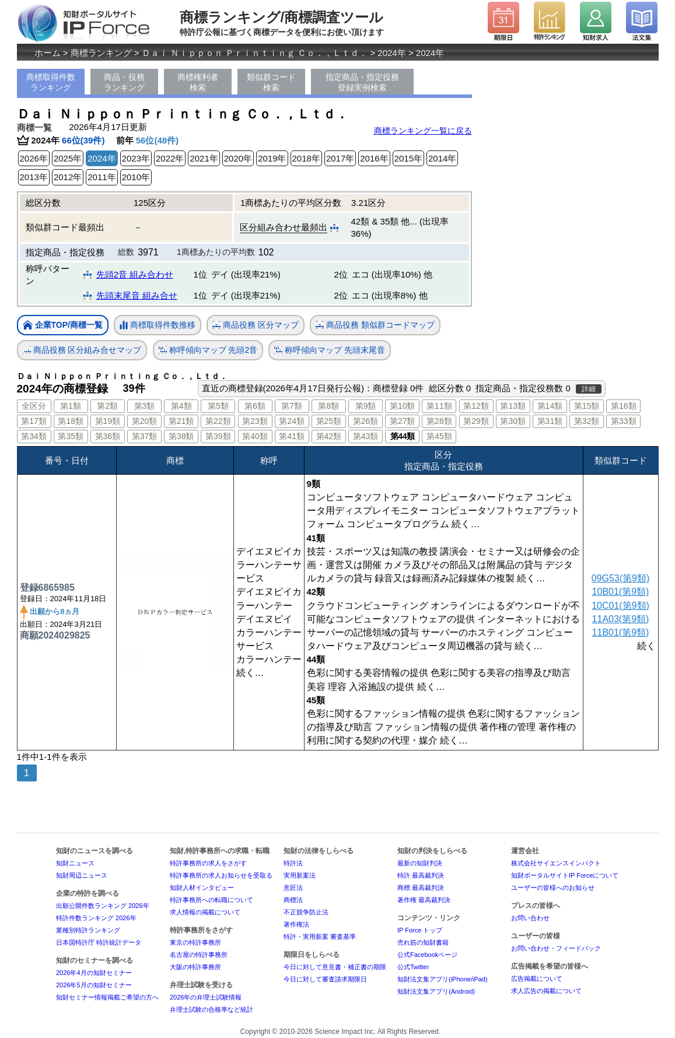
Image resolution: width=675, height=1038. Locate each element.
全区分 (34, 406)
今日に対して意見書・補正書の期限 (335, 966)
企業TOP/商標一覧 (63, 325)
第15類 (587, 406)
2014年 (442, 158)
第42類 (329, 436)
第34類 (34, 436)
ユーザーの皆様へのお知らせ (552, 887)
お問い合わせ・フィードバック (556, 948)
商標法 (293, 899)
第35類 (70, 436)
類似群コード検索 (271, 82)
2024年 (391, 53)
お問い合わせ (530, 917)
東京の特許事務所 (195, 942)
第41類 (292, 436)
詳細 (589, 389)
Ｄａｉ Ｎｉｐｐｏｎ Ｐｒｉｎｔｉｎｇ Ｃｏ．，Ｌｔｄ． (255, 53)
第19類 (108, 421)
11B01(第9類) (620, 632)
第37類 (145, 436)
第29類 (476, 421)
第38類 (181, 436)
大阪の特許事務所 (195, 966)
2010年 (136, 177)
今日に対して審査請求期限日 (325, 979)
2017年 (340, 158)
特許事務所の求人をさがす (208, 863)
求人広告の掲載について (546, 990)
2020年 (238, 158)
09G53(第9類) (621, 578)
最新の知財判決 (419, 863)
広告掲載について (536, 978)
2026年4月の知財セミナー (94, 972)
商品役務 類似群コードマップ (375, 325)
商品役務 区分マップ (255, 325)
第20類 (145, 421)
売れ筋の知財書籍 (423, 942)
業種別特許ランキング (88, 930)
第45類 (439, 436)
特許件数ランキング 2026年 (96, 917)
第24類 (292, 421)
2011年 (102, 177)
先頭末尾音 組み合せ (136, 295)
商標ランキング (101, 53)
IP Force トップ (419, 930)
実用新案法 (300, 875)
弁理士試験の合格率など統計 (211, 1009)
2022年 (170, 158)
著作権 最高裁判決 (423, 899)
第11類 (439, 406)
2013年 (34, 177)
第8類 (328, 406)
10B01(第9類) (620, 592)
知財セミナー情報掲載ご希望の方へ (107, 997)
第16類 (623, 406)
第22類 (218, 421)
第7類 (291, 406)
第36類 (108, 436)
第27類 (402, 421)
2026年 (34, 158)
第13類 (513, 406)
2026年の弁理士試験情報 (206, 997)
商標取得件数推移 (157, 325)
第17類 (34, 421)
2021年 (204, 158)
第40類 (255, 436)
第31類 (550, 421)
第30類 (513, 421)
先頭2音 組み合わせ (135, 274)
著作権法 (296, 924)
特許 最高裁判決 (420, 875)
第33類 (623, 421)
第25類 (329, 421)
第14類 (550, 406)
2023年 (136, 158)
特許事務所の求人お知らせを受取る (221, 875)
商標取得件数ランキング (50, 82)
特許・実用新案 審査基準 (320, 936)
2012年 (68, 177)
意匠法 (293, 887)
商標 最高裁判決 (420, 887)
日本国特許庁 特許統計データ (98, 942)
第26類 (366, 421)
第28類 (439, 421)
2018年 (306, 158)
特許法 (293, 863)
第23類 (255, 421)
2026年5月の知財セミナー (94, 984)
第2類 (107, 406)
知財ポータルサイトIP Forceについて (564, 875)
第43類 (366, 436)
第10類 (402, 406)
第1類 (70, 406)
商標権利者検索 (197, 82)
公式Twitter (413, 966)
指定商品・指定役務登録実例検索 (362, 82)
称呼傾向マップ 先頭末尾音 (329, 350)
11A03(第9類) (620, 619)
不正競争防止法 (306, 912)
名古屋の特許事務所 (199, 954)
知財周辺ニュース (81, 875)
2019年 (272, 158)
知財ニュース (75, 863)
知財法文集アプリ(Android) (436, 991)
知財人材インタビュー (202, 887)
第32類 (587, 421)
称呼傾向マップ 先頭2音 (208, 350)
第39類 (218, 436)
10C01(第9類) (620, 606)
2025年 (68, 158)
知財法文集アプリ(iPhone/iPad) (442, 979)
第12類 (476, 406)
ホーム (47, 53)
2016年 (374, 158)
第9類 (365, 406)
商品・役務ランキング (124, 82)
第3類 (144, 406)
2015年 (408, 158)
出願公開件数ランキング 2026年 (102, 905)
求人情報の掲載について (205, 912)
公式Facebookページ (427, 954)
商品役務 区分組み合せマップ (82, 350)
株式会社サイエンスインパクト (556, 863)
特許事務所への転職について (211, 899)
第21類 (181, 421)
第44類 (402, 436)
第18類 (70, 421)
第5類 (218, 406)
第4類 (181, 406)
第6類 (254, 406)
